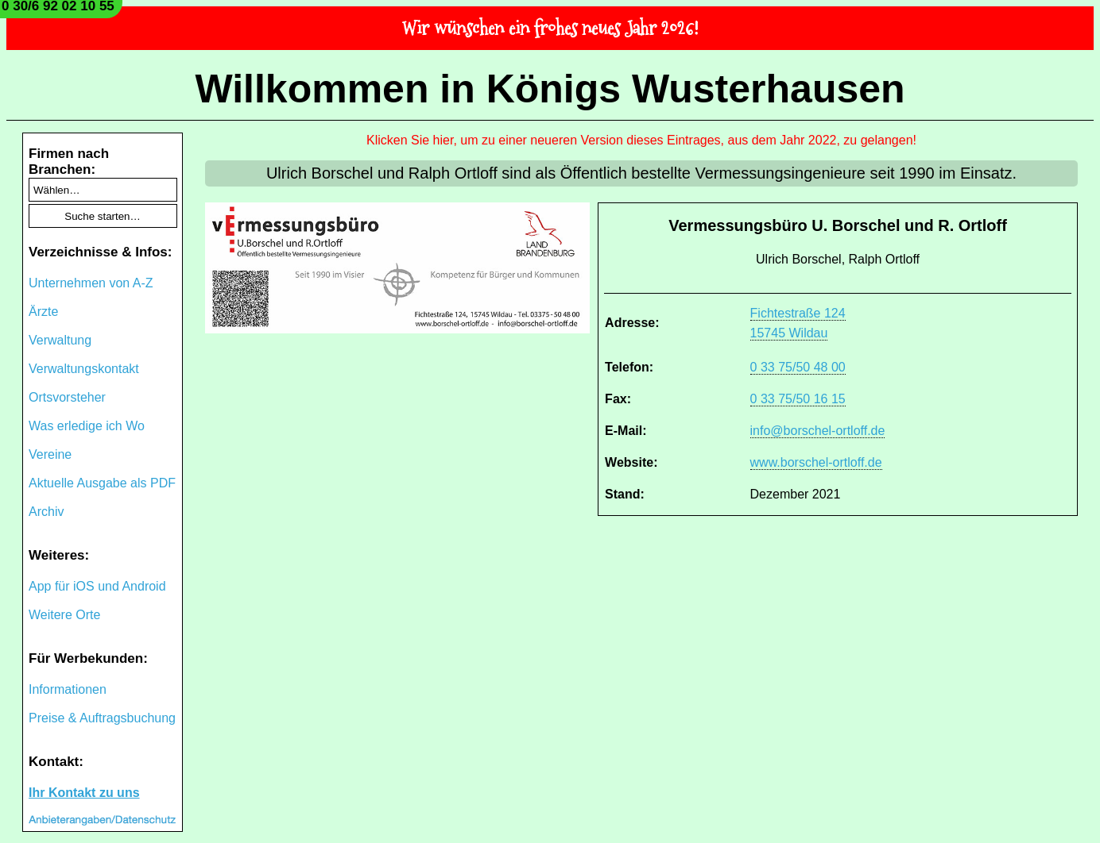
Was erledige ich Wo (87, 426)
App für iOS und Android (97, 586)
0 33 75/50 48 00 (798, 367)
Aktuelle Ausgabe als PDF (102, 483)
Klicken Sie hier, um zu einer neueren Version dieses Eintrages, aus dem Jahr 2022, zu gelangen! (641, 140)
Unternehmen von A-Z (91, 283)
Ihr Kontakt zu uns (84, 792)
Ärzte (43, 311)
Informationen (68, 689)
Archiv (46, 511)
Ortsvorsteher (67, 397)
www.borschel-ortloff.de (816, 462)
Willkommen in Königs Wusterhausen (549, 89)
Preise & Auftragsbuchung (102, 718)
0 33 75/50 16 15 (798, 399)
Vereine (50, 454)
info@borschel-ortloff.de (817, 430)
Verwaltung (60, 340)
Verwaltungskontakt (84, 368)
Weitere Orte (64, 615)
